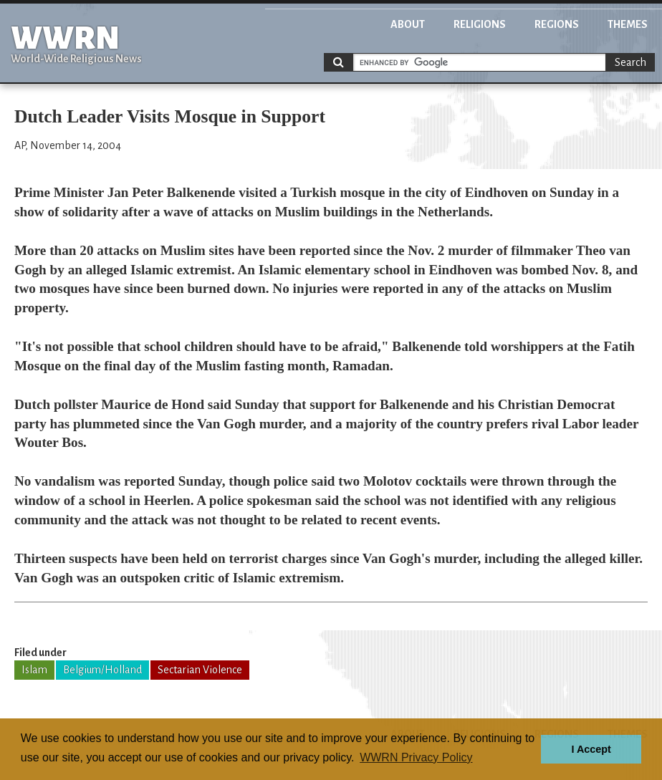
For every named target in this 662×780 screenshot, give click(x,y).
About (407, 24)
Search (630, 62)
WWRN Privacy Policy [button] (416, 757)
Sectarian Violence (200, 669)
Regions (556, 24)
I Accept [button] (590, 749)
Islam (34, 669)
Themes (628, 24)
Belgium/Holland (102, 669)
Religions (480, 24)
